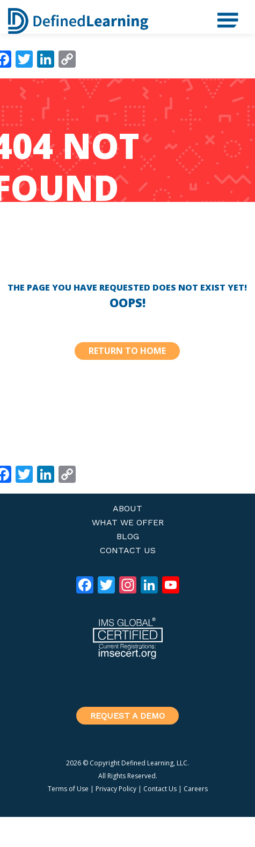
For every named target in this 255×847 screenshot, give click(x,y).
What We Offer (128, 522)
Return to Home (127, 351)
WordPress (159, 839)
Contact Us (128, 550)
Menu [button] (223, 16)
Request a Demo (127, 716)
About (127, 508)
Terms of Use (68, 788)
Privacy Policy (116, 788)
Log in (208, 839)
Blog (127, 536)
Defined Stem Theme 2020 (165, 824)
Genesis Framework (78, 839)
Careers (196, 788)
